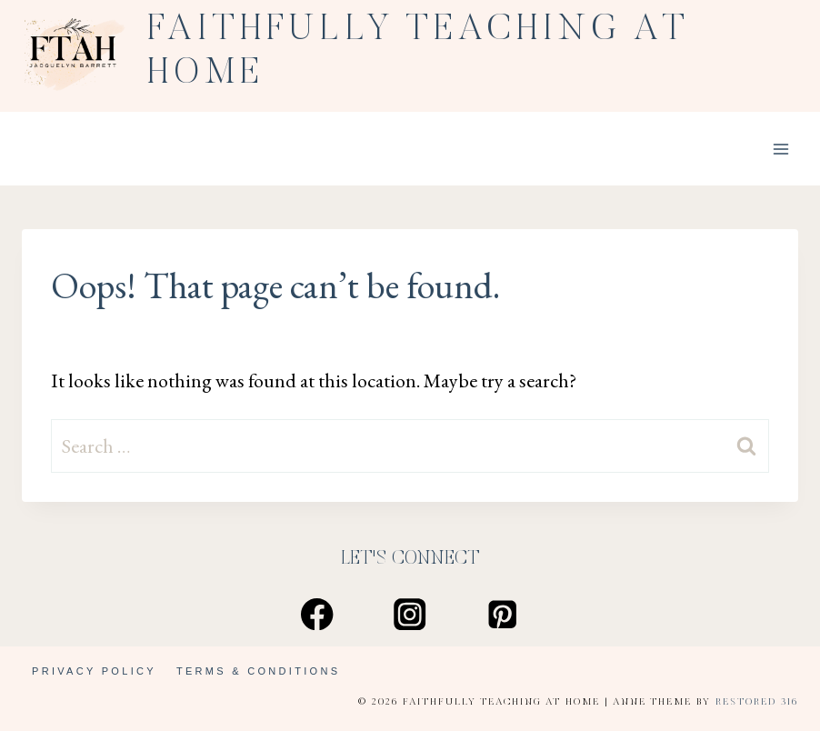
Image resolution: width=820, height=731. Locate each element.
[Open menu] (780, 149)
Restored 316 (756, 702)
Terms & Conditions (258, 671)
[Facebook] (317, 614)
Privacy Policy (94, 671)
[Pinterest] (503, 614)
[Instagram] (410, 614)
